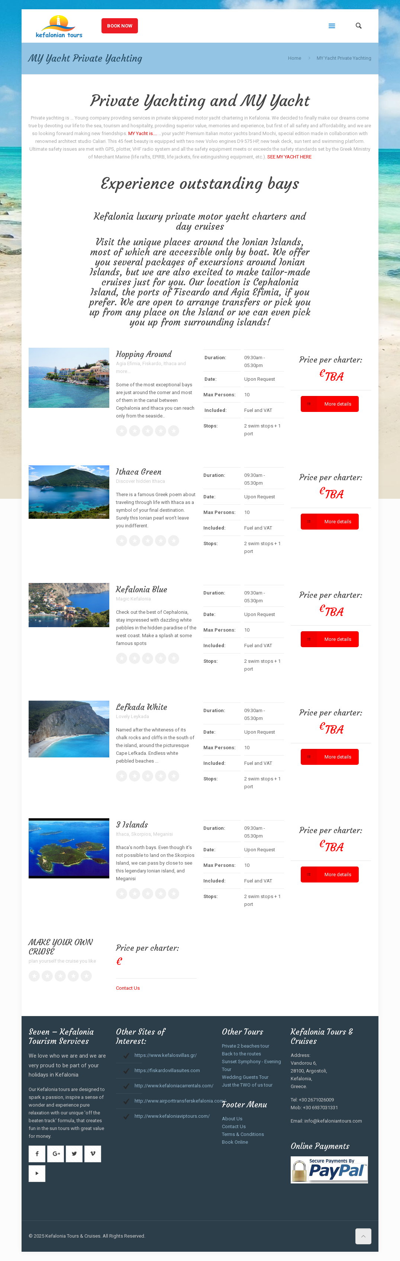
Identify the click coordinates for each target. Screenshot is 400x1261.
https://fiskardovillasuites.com (167, 1070)
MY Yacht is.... (142, 133)
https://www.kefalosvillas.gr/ (166, 1055)
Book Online (235, 1142)
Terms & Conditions (243, 1134)
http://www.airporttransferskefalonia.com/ (180, 1101)
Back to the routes (241, 1054)
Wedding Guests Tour (245, 1077)
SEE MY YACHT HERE (289, 157)
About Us (232, 1118)
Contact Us (128, 988)
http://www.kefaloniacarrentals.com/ (174, 1085)
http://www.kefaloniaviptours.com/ (172, 1116)
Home (294, 58)
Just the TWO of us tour (247, 1085)
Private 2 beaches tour (245, 1046)
